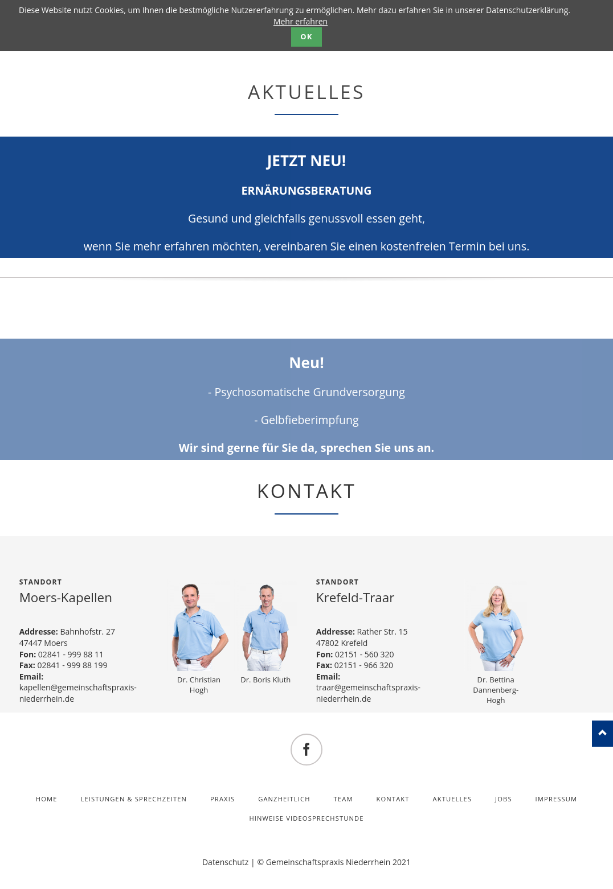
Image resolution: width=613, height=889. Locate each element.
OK (306, 36)
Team (343, 799)
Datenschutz (225, 862)
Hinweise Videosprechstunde (306, 818)
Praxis (222, 799)
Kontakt (393, 799)
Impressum (557, 799)
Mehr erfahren (300, 21)
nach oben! (602, 734)
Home (47, 799)
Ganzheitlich (284, 799)
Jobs (503, 799)
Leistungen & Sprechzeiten (133, 799)
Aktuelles (452, 799)
